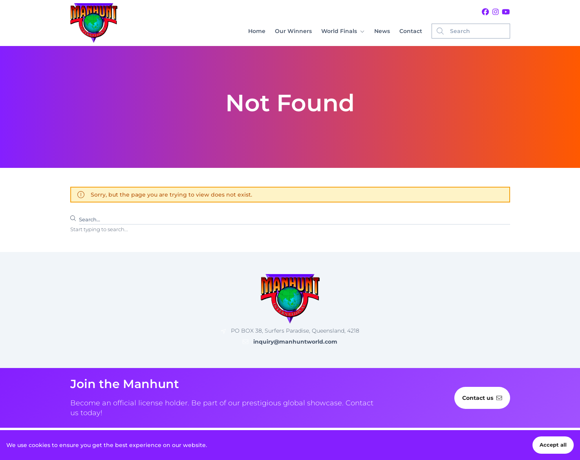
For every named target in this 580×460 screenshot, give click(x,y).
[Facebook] (485, 12)
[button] (342, 31)
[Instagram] (495, 12)
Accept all (553, 445)
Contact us (482, 397)
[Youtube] (506, 12)
